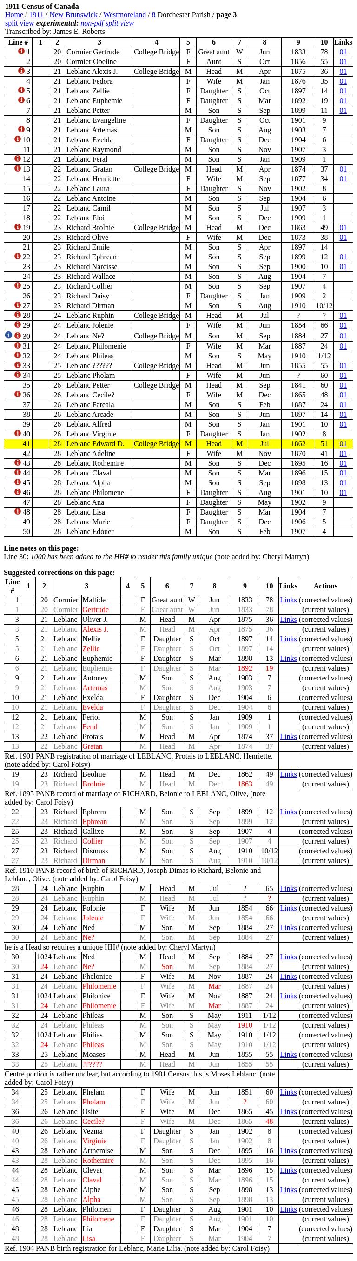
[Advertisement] (297, 19)
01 (343, 52)
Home (14, 15)
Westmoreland (124, 15)
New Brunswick (73, 15)
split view (19, 23)
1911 (36, 15)
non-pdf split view (107, 23)
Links (288, 600)
